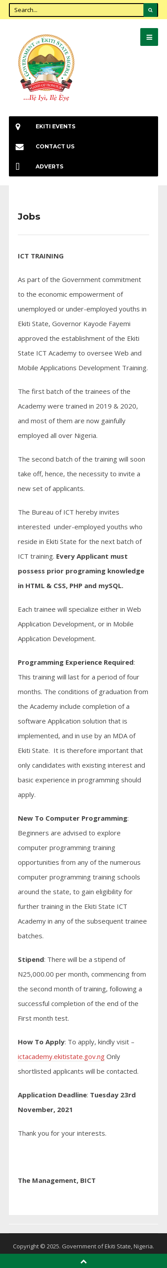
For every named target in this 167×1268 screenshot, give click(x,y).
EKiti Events (42, 126)
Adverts (36, 166)
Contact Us (41, 146)
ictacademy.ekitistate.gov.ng (61, 1056)
